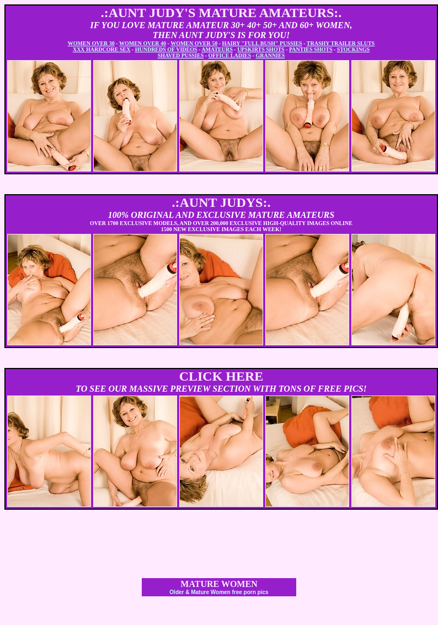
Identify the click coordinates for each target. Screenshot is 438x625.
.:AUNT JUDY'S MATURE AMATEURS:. (221, 13)
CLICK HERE (221, 376)
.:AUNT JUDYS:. (221, 202)
